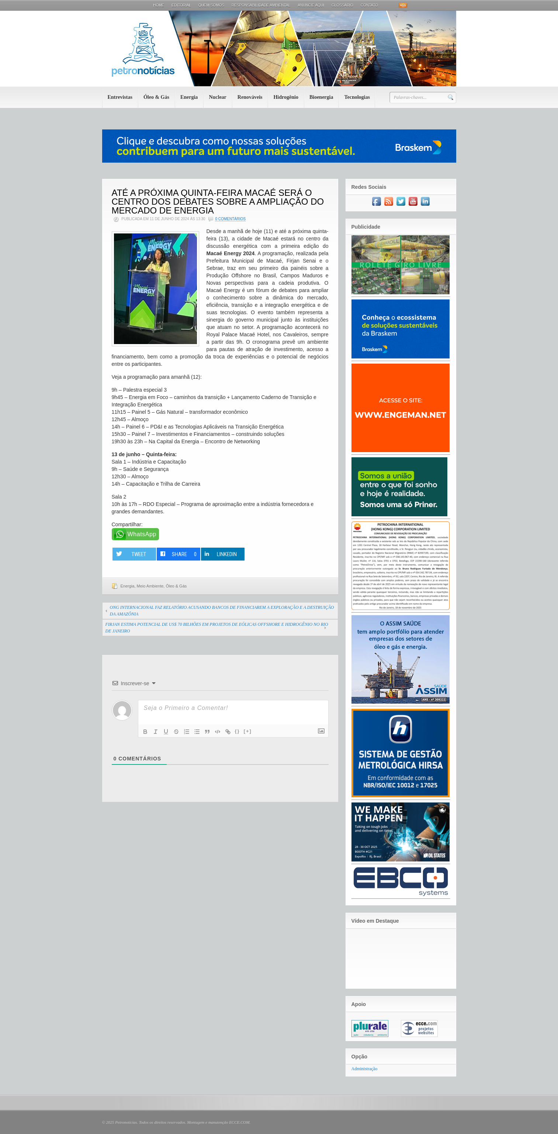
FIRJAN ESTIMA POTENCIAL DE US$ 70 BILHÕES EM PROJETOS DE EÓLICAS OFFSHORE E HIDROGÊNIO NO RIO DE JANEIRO (216, 628)
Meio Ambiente (150, 586)
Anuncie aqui (311, 5)
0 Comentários (230, 219)
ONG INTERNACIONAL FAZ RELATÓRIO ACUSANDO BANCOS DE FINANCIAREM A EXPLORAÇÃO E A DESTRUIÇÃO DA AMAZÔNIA (222, 611)
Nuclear (217, 97)
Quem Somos (211, 5)
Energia (189, 97)
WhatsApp (142, 534)
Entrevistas (120, 97)
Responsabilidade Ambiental (261, 5)
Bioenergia (321, 97)
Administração (364, 1068)
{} (237, 731)
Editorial (181, 5)
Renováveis (250, 97)
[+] (248, 731)
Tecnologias (357, 97)
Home (158, 5)
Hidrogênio (285, 97)
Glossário (342, 5)
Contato (369, 5)
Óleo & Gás (156, 97)
